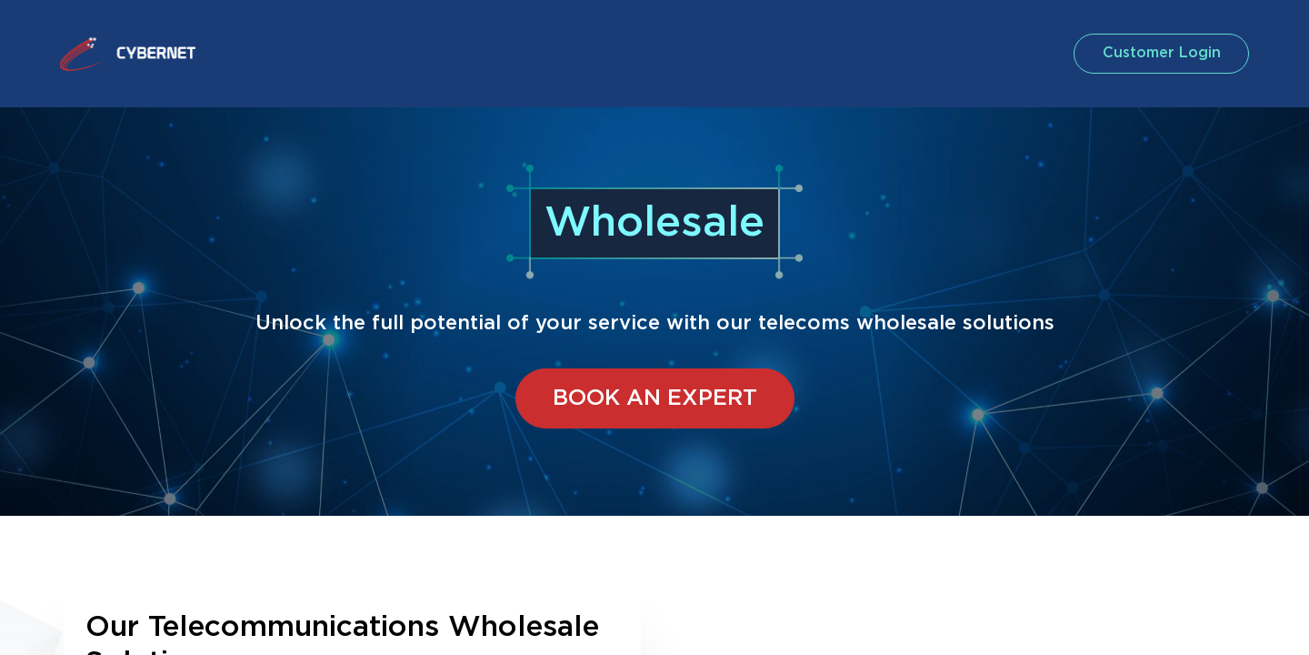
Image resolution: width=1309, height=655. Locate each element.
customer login (1158, 53)
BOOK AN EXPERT (655, 398)
